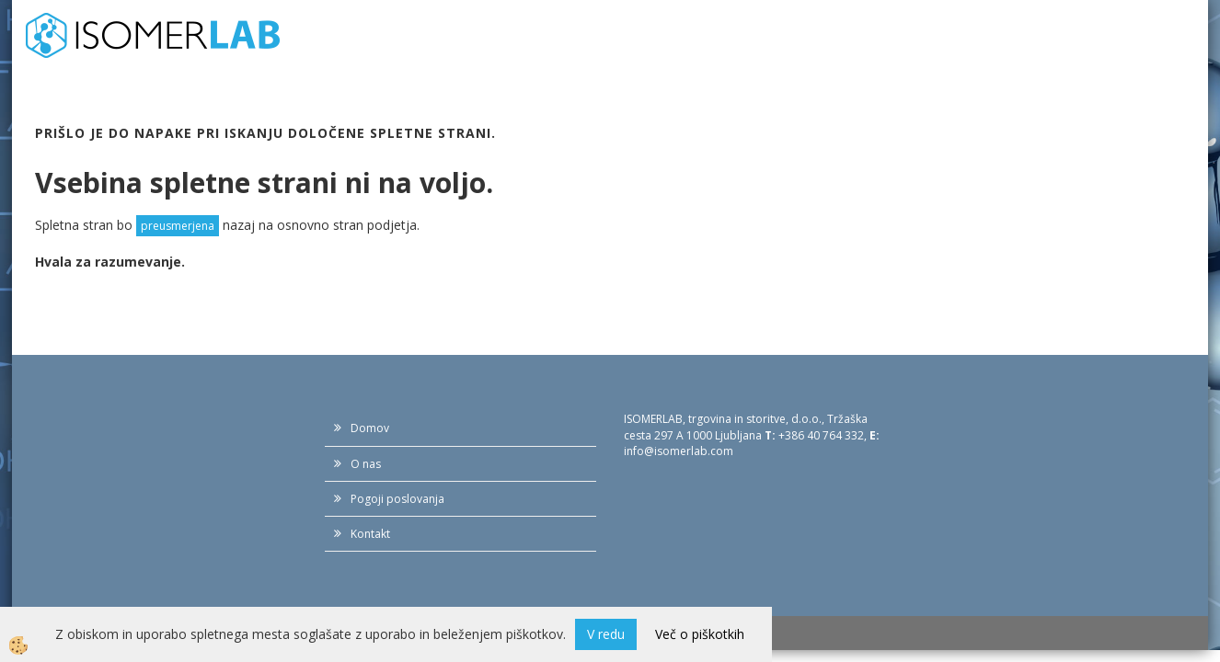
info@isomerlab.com (678, 451)
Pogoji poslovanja (397, 499)
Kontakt (370, 534)
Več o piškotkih (699, 634)
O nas (366, 464)
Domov (370, 428)
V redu (606, 634)
